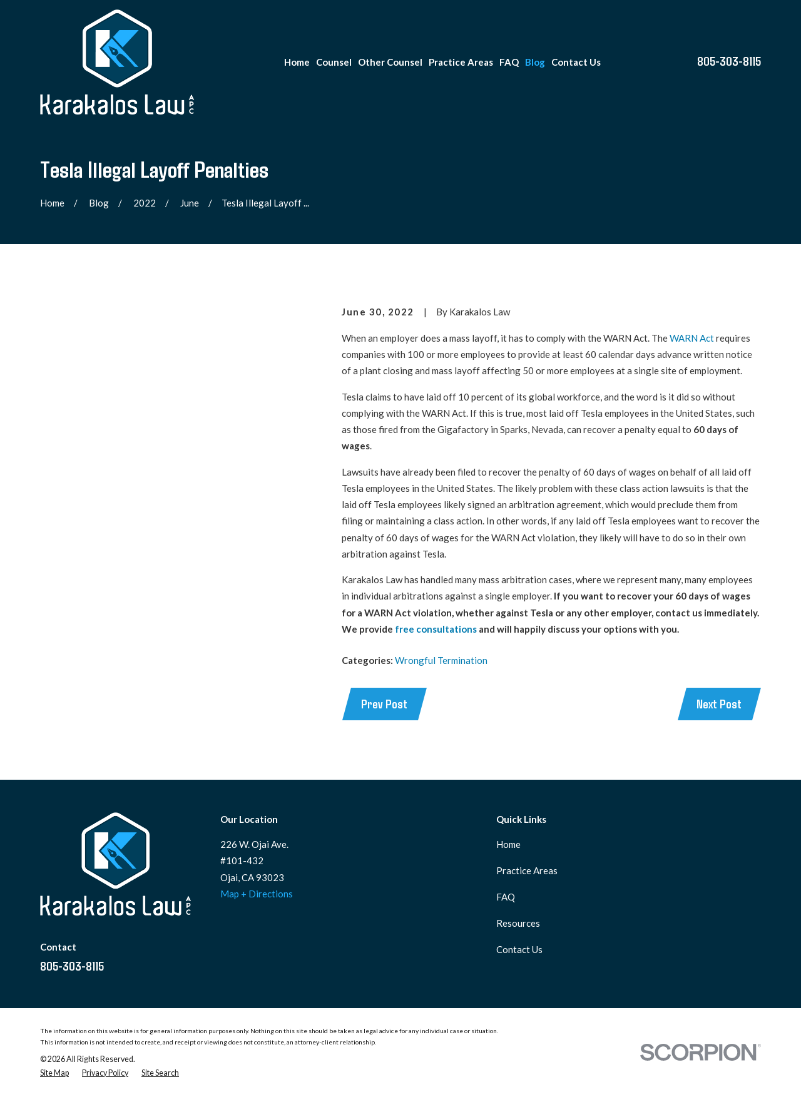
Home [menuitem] (297, 62)
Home (508, 844)
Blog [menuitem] (535, 62)
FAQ (505, 896)
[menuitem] (54, 1073)
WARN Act (692, 338)
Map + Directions (256, 893)
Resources (518, 923)
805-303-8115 (729, 60)
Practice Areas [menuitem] (461, 62)
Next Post (719, 703)
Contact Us (519, 949)
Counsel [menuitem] (334, 62)
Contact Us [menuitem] (576, 62)
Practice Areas (527, 870)
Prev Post (384, 703)
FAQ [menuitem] (509, 62)
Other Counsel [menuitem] (390, 62)
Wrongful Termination (441, 660)
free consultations (436, 629)
